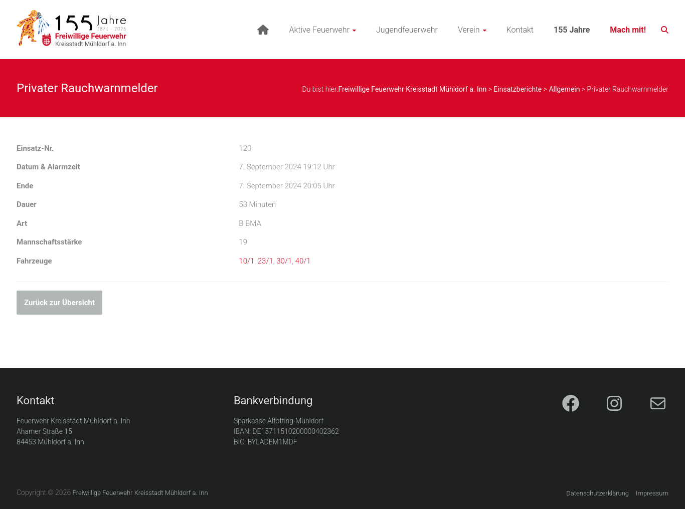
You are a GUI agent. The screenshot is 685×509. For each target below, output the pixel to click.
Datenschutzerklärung (597, 493)
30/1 (284, 261)
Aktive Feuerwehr (319, 30)
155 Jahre (572, 30)
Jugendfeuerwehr (407, 30)
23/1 (265, 261)
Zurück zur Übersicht (59, 302)
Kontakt (520, 30)
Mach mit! (628, 30)
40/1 (303, 261)
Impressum (652, 493)
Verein (469, 30)
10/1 (246, 261)
